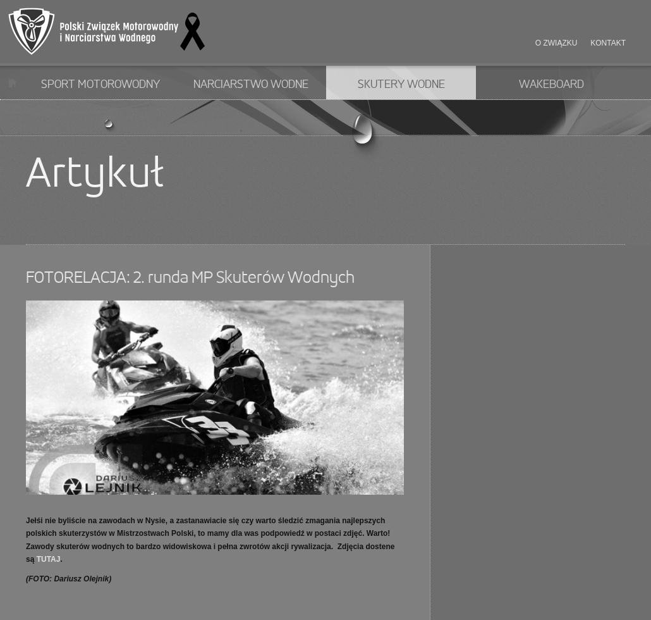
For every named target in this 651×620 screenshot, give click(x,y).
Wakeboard (551, 84)
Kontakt (608, 43)
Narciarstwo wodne (250, 84)
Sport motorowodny (100, 84)
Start (12, 82)
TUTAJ (49, 559)
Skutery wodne (401, 84)
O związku (556, 43)
